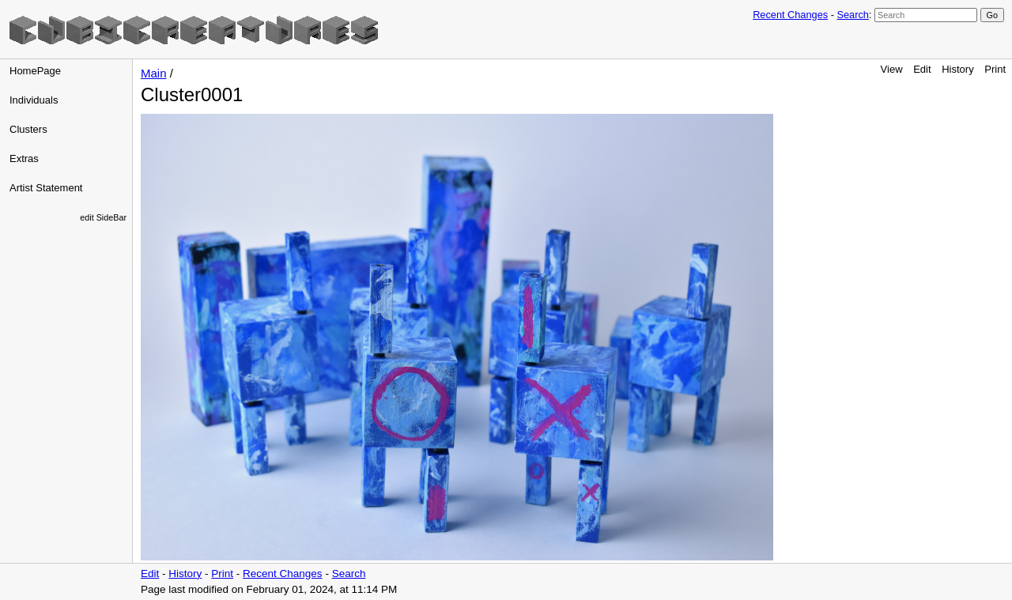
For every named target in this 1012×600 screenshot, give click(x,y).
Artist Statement (45, 188)
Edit (922, 69)
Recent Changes (790, 15)
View (892, 69)
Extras (24, 158)
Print (995, 69)
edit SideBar (103, 217)
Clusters (28, 129)
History (957, 69)
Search (852, 15)
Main (154, 73)
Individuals (33, 100)
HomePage (35, 71)
